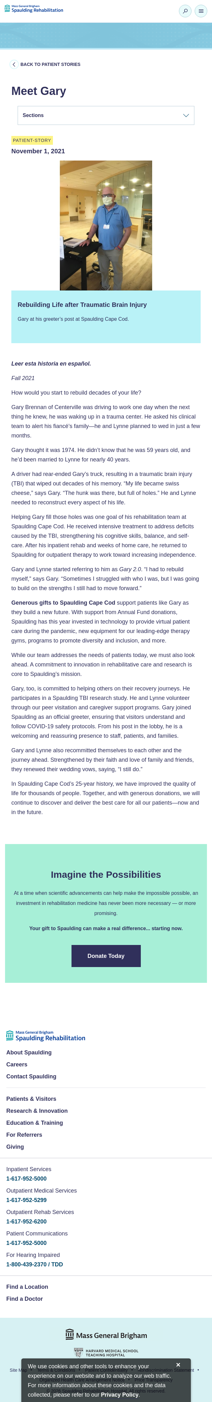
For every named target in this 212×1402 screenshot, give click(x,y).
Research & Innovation (37, 1111)
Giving (15, 1147)
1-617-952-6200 (26, 1221)
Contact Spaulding (31, 1076)
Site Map (18, 1370)
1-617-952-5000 (26, 1179)
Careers (16, 1064)
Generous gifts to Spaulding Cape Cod (63, 603)
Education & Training (34, 1123)
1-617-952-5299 (26, 1200)
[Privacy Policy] (119, 1395)
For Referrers (24, 1135)
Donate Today (106, 956)
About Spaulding (29, 1052)
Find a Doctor (24, 1299)
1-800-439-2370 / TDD (34, 1264)
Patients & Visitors (31, 1099)
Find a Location (27, 1287)
